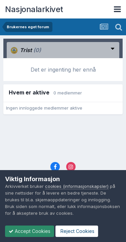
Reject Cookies (76, 231)
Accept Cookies (29, 231)
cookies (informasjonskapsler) (77, 186)
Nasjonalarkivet (34, 9)
